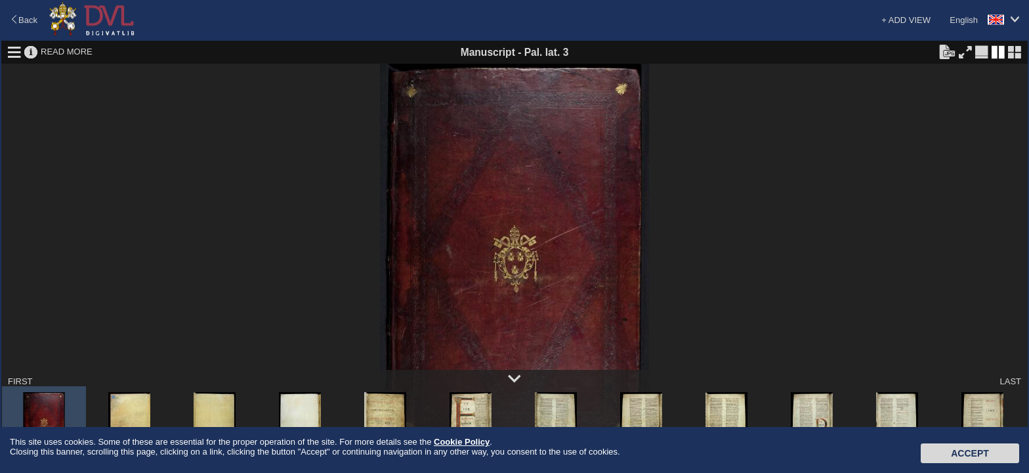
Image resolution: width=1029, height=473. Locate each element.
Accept (970, 453)
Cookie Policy (462, 442)
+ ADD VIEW (906, 20)
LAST (1010, 381)
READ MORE (67, 51)
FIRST (20, 381)
